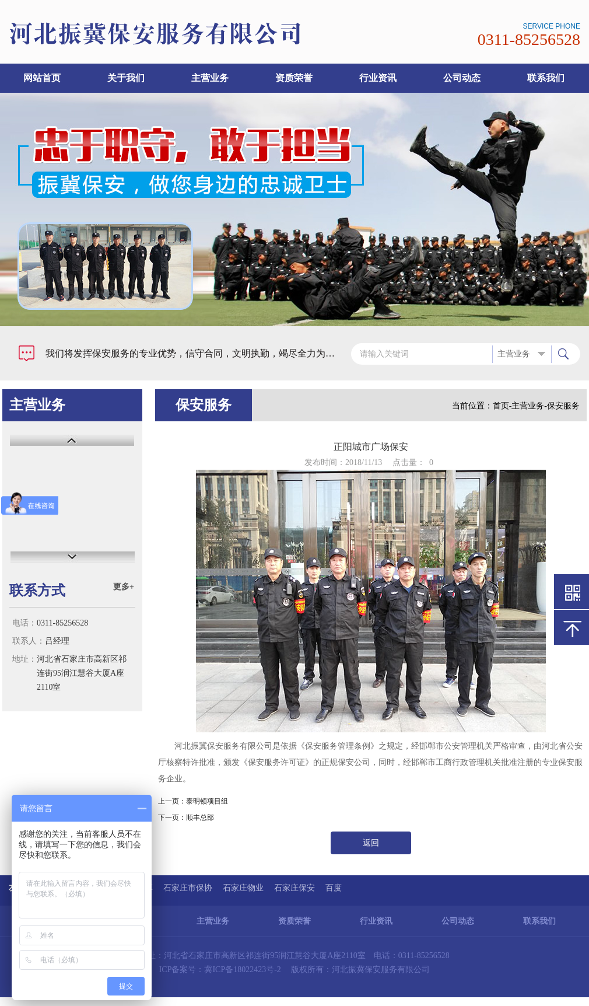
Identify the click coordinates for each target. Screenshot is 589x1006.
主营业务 (210, 78)
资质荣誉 (294, 78)
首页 (501, 405)
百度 (333, 887)
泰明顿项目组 (207, 801)
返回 (371, 843)
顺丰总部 (200, 817)
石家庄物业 (243, 887)
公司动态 (462, 78)
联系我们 (546, 78)
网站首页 (42, 78)
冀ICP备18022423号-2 (242, 969)
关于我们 (126, 78)
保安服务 (563, 405)
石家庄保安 (294, 887)
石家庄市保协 (187, 887)
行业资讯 (378, 78)
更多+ (123, 587)
